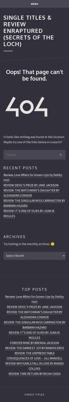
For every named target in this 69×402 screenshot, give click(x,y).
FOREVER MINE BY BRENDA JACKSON (34, 343)
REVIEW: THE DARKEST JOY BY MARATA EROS (34, 348)
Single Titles (35, 394)
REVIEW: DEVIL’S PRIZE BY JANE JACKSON (31, 185)
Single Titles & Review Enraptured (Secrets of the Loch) (28, 30)
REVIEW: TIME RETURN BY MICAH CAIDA (35, 374)
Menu (34, 4)
